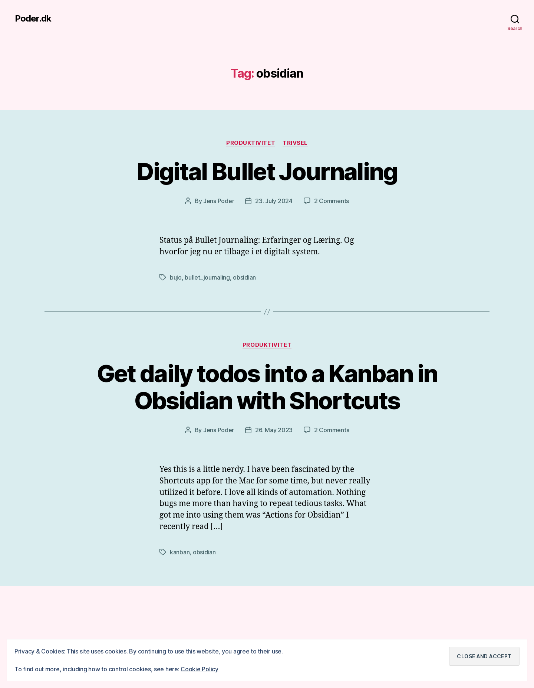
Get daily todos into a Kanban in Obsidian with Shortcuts (267, 387)
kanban (179, 552)
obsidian (244, 277)
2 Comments (331, 201)
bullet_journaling (207, 277)
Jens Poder (218, 201)
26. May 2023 (274, 430)
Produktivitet (250, 143)
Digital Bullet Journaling (267, 171)
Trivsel (295, 143)
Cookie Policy (199, 669)
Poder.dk (33, 18)
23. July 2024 (274, 201)
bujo (176, 277)
